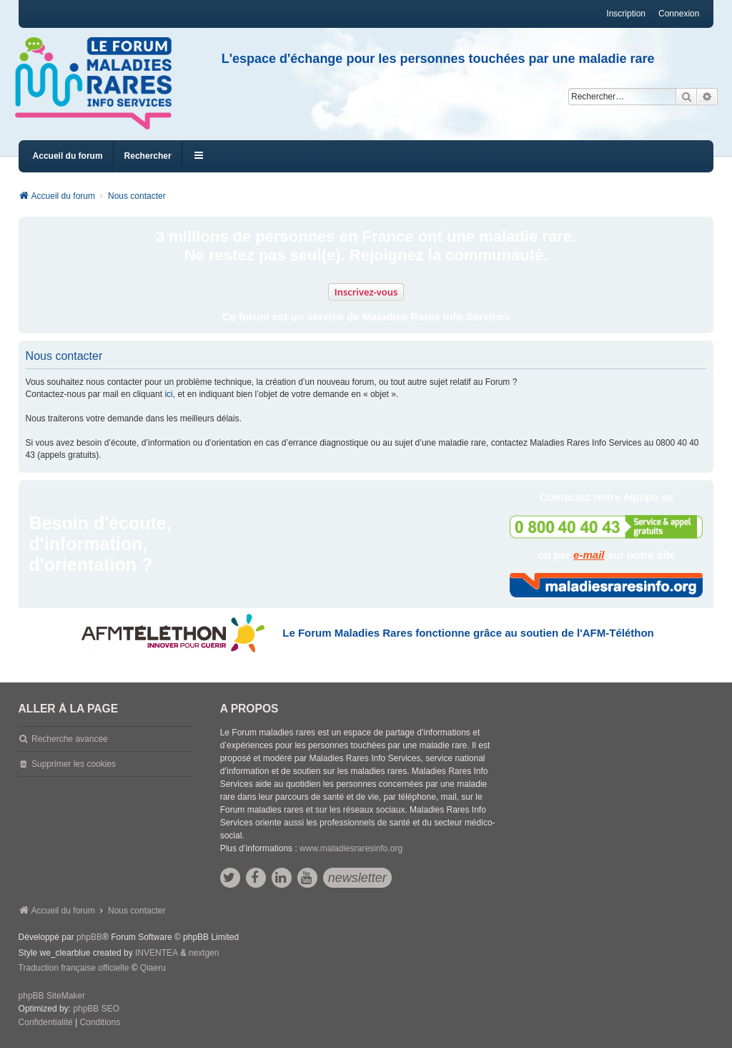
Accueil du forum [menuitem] (68, 156)
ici (168, 394)
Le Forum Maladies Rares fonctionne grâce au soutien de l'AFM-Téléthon (467, 633)
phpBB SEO (96, 1009)
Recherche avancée (69, 739)
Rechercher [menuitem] (148, 156)
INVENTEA (156, 953)
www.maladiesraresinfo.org (351, 848)
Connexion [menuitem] (678, 14)
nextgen (204, 953)
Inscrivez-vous (366, 291)
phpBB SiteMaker (52, 996)
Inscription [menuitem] (626, 14)
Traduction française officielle (74, 968)
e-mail (588, 555)
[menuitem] (46, 1023)
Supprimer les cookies (73, 764)
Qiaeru (153, 968)
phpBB (89, 937)
